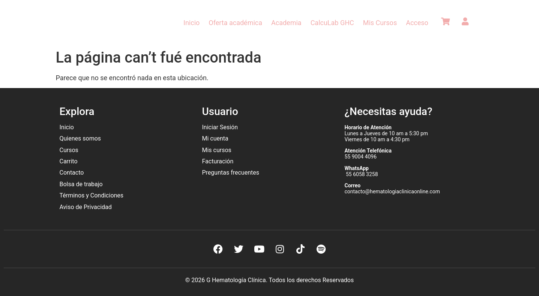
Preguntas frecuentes (231, 172)
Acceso (417, 23)
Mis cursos (216, 150)
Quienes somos (81, 138)
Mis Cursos (380, 23)
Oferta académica (235, 23)
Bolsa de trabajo (81, 184)
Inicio (191, 23)
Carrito (69, 161)
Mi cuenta (215, 138)
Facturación (217, 161)
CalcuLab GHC (332, 23)
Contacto (72, 172)
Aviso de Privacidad (86, 207)
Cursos (69, 150)
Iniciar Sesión (220, 127)
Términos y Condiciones (92, 195)
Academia (286, 23)
